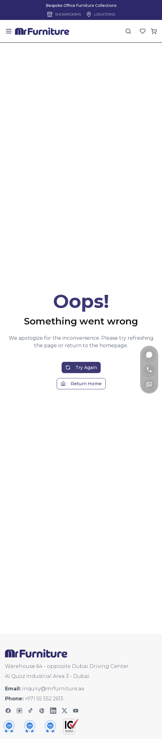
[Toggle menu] (9, 31)
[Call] (149, 369)
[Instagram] (19, 711)
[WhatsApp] (149, 354)
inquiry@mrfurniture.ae (53, 689)
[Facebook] (8, 711)
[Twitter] (64, 711)
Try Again (81, 374)
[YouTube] (76, 711)
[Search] (128, 31)
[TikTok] (31, 711)
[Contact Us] (149, 384)
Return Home (81, 390)
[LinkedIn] (53, 711)
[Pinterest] (42, 711)
